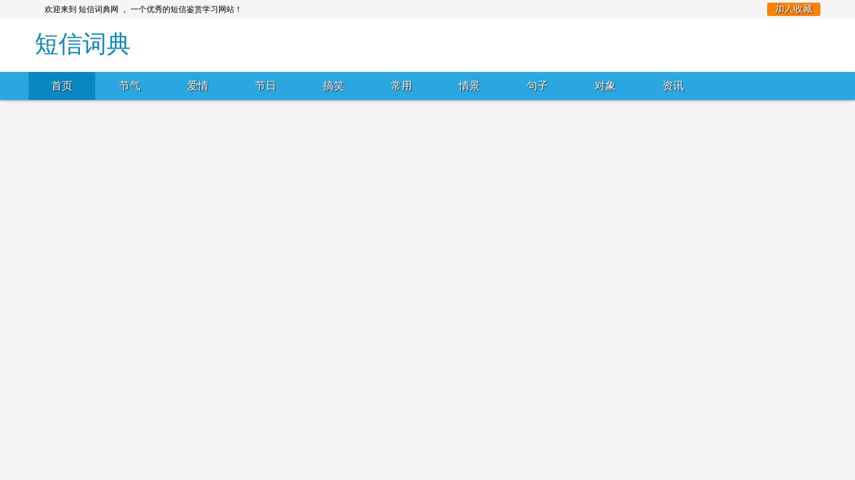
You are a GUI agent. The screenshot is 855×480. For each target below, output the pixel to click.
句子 (537, 85)
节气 (130, 85)
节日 (265, 85)
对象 (605, 85)
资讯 (673, 85)
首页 (62, 85)
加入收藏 (793, 9)
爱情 (197, 85)
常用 (401, 85)
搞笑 (333, 85)
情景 (469, 85)
